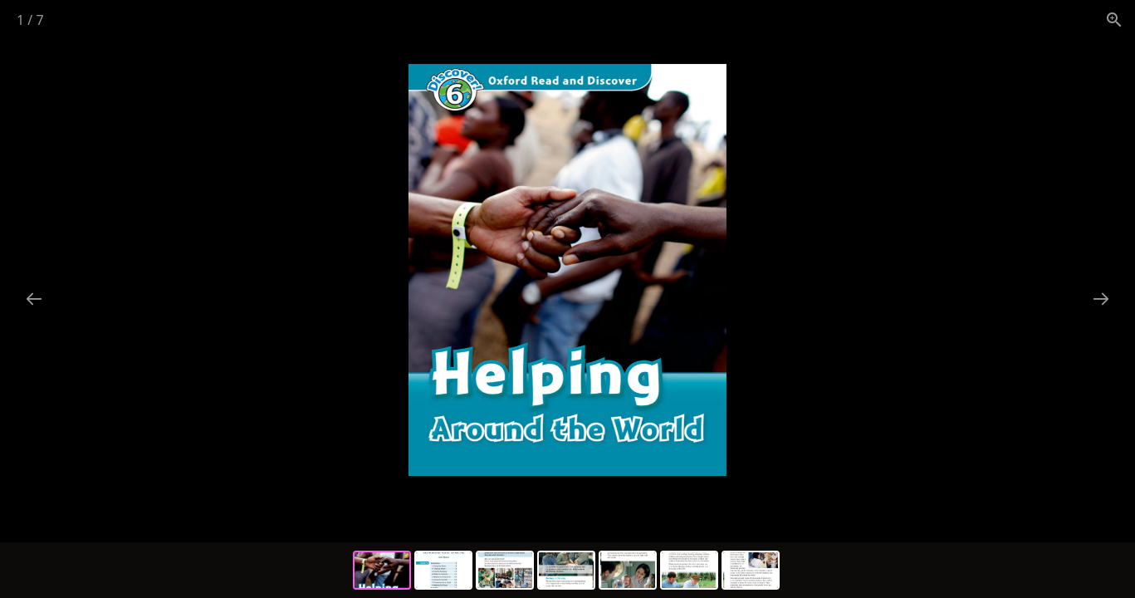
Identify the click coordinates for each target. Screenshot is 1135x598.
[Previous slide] (34, 298)
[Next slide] (1101, 298)
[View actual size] (1114, 19)
